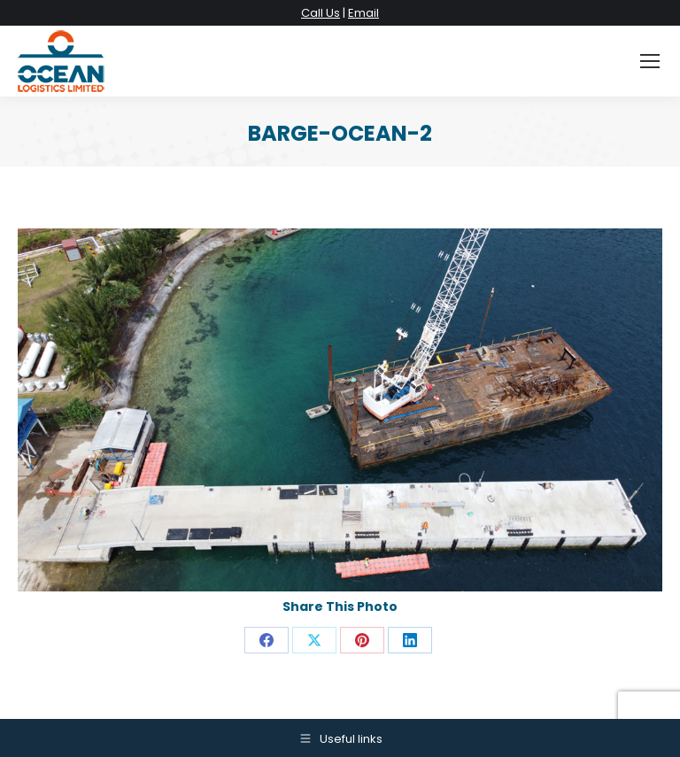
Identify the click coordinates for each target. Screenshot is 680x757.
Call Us (320, 12)
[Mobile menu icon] (650, 61)
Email (363, 12)
